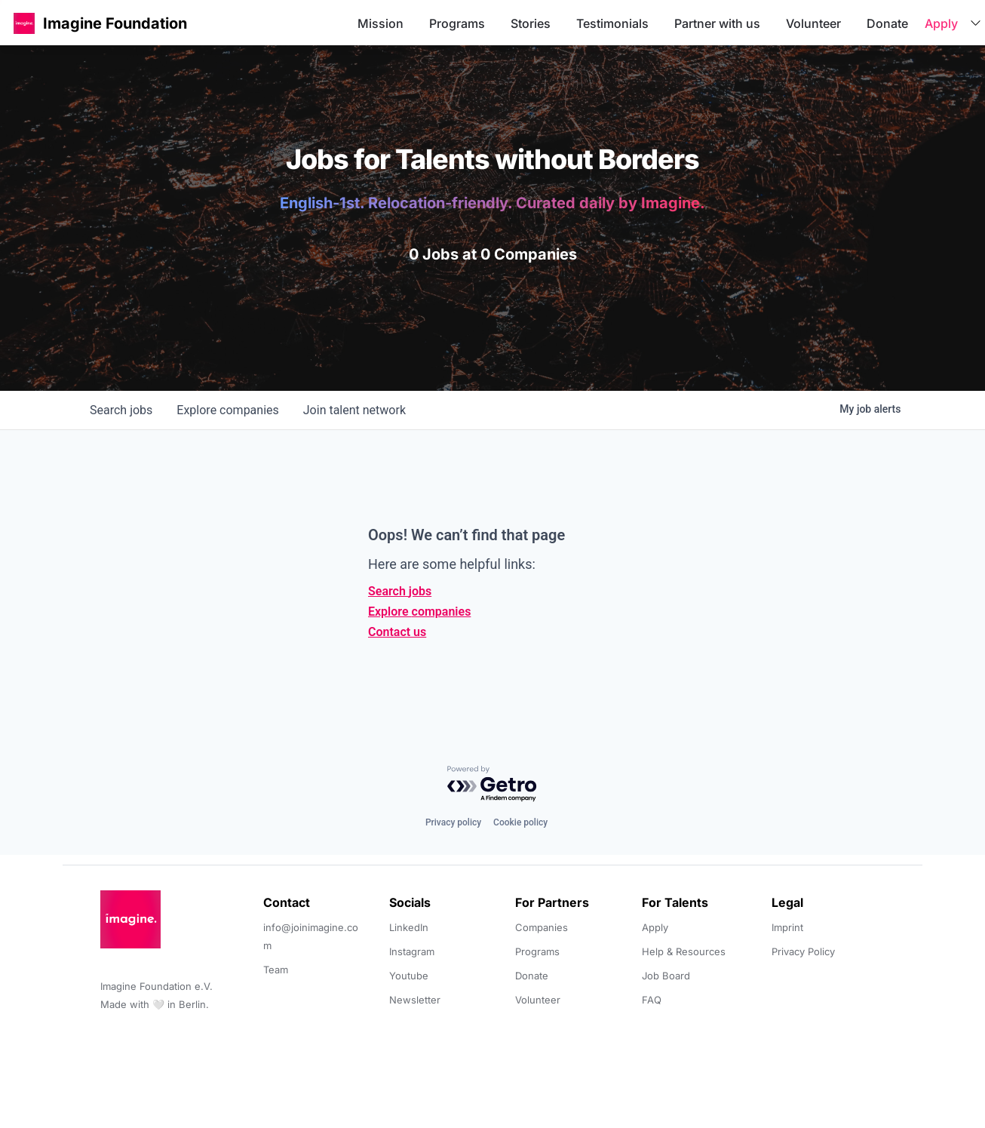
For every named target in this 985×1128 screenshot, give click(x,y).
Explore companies (419, 611)
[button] (24, 23)
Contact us (397, 632)
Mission (380, 23)
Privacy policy (453, 822)
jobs (121, 410)
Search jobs (399, 591)
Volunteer (813, 23)
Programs (457, 23)
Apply (941, 23)
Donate (887, 23)
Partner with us (717, 23)
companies (227, 410)
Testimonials (612, 23)
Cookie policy (520, 822)
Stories (531, 23)
